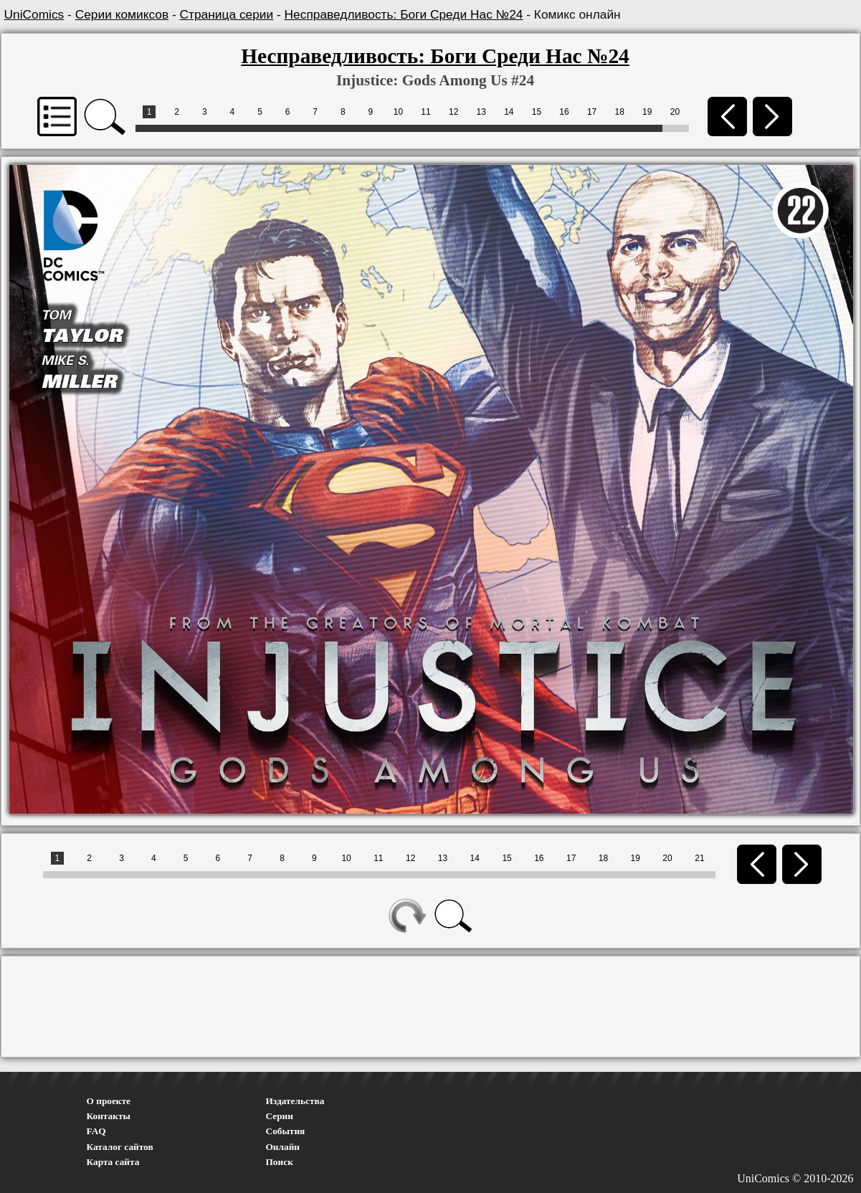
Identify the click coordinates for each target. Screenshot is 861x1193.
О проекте (109, 1100)
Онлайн (283, 1146)
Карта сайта (113, 1161)
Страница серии (227, 14)
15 (536, 112)
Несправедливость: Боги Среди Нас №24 (404, 14)
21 (699, 858)
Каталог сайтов (120, 1146)
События (285, 1131)
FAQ (96, 1131)
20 (675, 112)
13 (481, 112)
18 (619, 112)
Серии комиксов (121, 14)
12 (453, 112)
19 (647, 112)
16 (564, 112)
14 (508, 112)
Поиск (279, 1161)
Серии (279, 1116)
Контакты (108, 1116)
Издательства (295, 1100)
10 (398, 112)
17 (591, 112)
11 (425, 112)
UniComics (34, 14)
